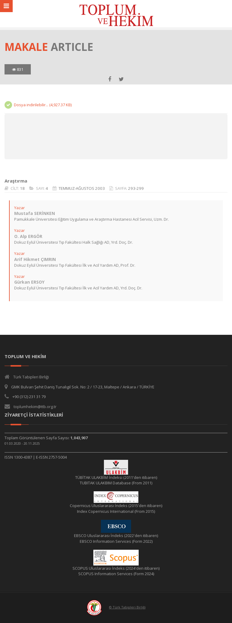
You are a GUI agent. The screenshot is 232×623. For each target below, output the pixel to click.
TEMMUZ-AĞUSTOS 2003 (82, 188)
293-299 (136, 188)
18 (22, 188)
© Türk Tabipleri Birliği (127, 607)
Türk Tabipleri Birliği (31, 377)
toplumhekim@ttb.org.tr (35, 406)
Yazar (19, 207)
